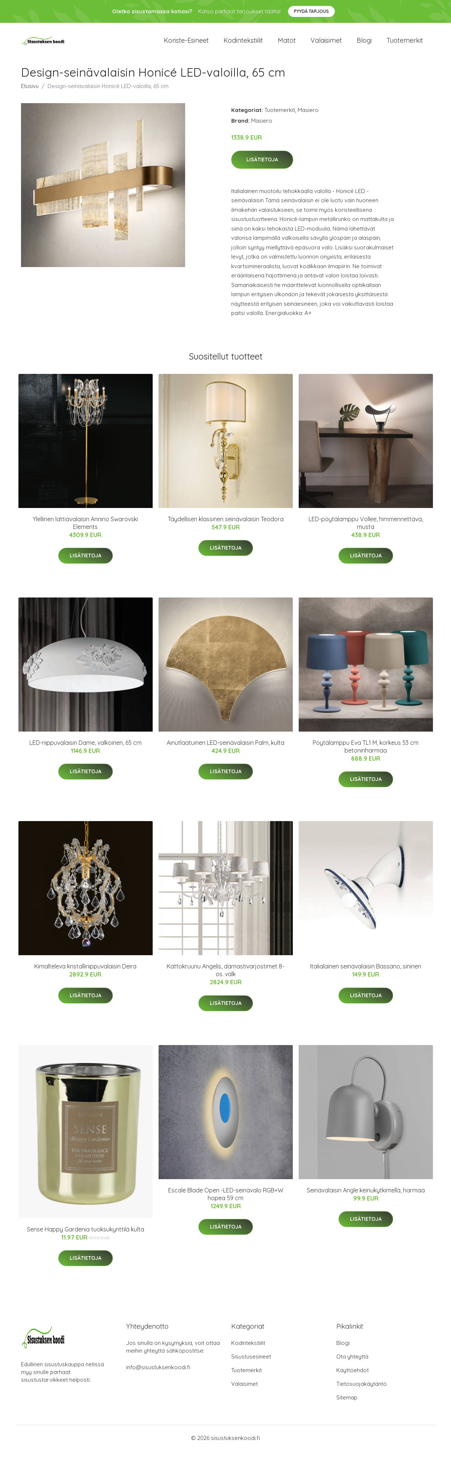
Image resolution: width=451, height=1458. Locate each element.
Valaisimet (326, 44)
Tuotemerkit (404, 44)
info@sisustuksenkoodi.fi (158, 1374)
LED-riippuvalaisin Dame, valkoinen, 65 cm (86, 750)
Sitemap (346, 1404)
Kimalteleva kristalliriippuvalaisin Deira (85, 973)
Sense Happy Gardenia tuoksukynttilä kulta (85, 1236)
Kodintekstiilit (243, 44)
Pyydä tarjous (311, 11)
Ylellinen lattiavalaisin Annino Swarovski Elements (85, 530)
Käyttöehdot (352, 1377)
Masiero (308, 117)
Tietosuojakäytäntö (361, 1391)
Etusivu (30, 93)
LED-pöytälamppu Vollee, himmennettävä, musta (366, 530)
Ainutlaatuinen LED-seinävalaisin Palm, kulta (225, 750)
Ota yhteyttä (352, 1363)
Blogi (364, 44)
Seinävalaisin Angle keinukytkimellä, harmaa (366, 1197)
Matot (287, 44)
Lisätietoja (262, 167)
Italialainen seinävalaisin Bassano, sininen (365, 973)
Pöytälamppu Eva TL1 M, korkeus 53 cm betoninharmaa (366, 753)
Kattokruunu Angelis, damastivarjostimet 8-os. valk (225, 977)
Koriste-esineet (186, 44)
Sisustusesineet (251, 1363)
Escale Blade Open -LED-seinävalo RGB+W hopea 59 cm (225, 1201)
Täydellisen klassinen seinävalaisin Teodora (226, 526)
